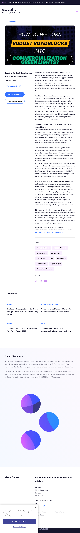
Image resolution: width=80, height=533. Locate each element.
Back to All (13, 22)
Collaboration (55, 253)
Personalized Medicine (45, 269)
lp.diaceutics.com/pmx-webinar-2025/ (49, 232)
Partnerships (61, 258)
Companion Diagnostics (45, 258)
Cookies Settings (19, 530)
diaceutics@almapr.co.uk (45, 506)
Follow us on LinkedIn (15, 101)
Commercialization (43, 248)
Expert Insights (56, 263)
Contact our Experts (14, 94)
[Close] (36, 511)
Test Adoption (41, 263)
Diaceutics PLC (42, 253)
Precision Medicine (60, 248)
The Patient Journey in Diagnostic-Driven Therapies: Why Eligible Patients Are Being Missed (37, 2)
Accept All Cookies (19, 525)
